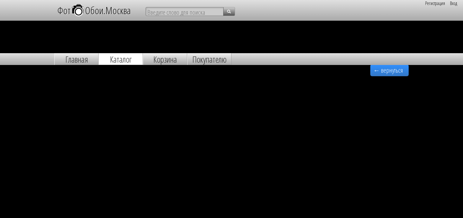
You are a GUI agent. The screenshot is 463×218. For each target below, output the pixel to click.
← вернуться (388, 70)
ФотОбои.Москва (94, 10)
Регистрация (435, 3)
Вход (453, 3)
